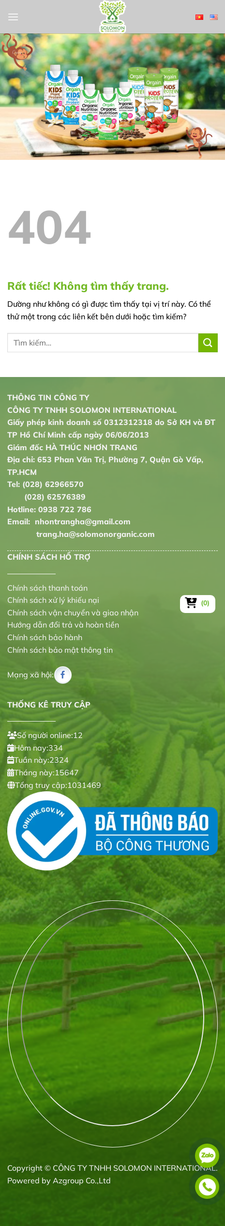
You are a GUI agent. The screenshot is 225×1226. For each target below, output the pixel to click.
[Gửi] (208, 342)
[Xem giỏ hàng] (197, 602)
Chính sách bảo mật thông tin (60, 650)
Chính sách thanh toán (47, 588)
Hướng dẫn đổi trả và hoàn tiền (63, 624)
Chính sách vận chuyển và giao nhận (72, 612)
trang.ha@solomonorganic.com (81, 534)
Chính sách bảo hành (44, 637)
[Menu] (13, 17)
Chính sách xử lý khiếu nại (53, 600)
